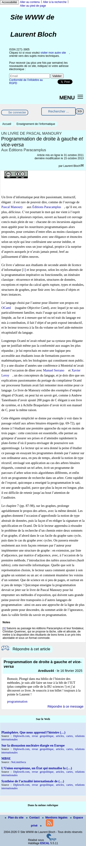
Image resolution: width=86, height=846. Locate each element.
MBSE (6, 758)
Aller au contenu (30, 2)
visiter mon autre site (53, 52)
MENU (67, 97)
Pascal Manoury (12, 207)
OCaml (6, 308)
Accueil (6, 124)
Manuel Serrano (53, 370)
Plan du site (14, 817)
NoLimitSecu (18, 762)
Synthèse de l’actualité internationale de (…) (32, 781)
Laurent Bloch (71, 166)
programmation (17, 701)
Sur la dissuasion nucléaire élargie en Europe (33, 745)
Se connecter (17, 112)
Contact (33, 817)
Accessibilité (9, 2)
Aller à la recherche (55, 2)
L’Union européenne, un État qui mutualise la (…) (36, 768)
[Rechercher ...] (58, 111)
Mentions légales (55, 817)
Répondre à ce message (65, 706)
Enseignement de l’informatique (36, 124)
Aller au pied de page (33, 5)
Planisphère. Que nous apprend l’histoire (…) (33, 732)
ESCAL (45, 843)
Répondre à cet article (31, 649)
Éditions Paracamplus (46, 207)
